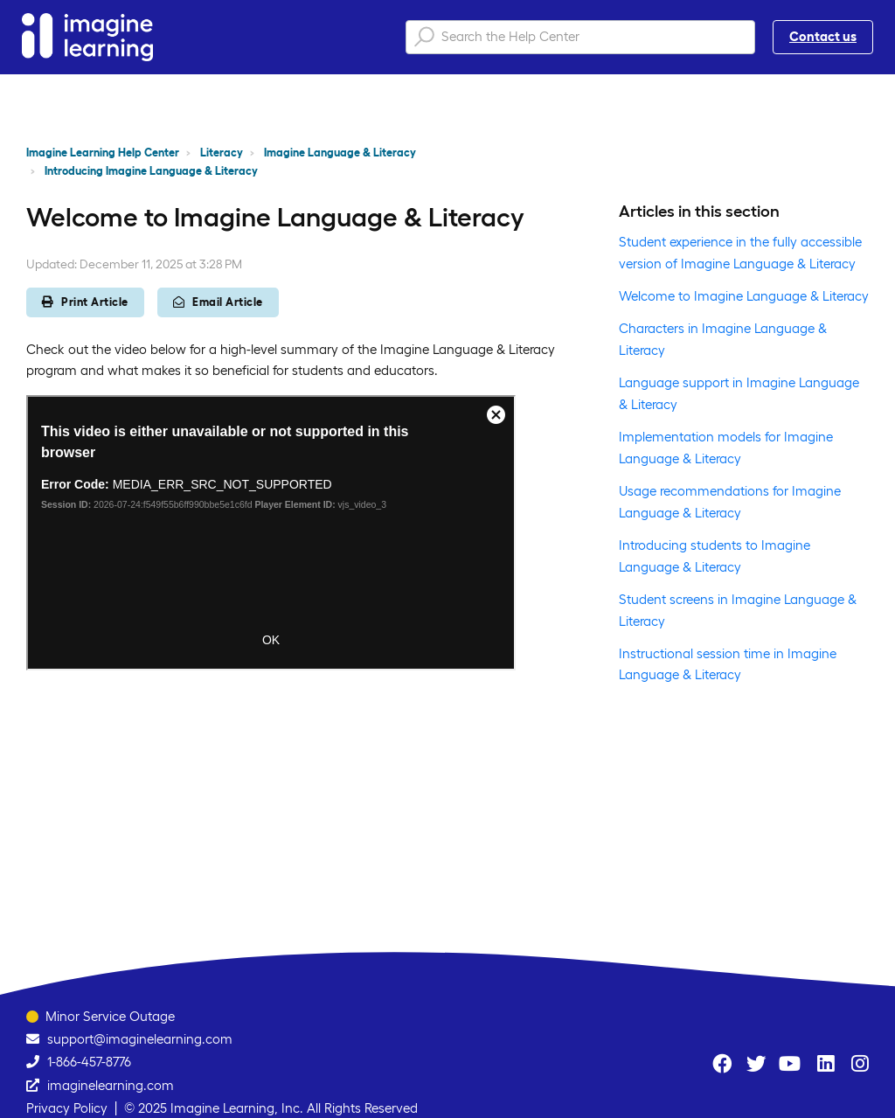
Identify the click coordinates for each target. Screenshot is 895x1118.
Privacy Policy (67, 1108)
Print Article (85, 302)
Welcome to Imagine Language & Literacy (744, 295)
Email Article (218, 302)
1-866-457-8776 (89, 1061)
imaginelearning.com (110, 1085)
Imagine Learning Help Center (102, 152)
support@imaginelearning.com (139, 1038)
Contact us (823, 36)
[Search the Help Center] (580, 37)
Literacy (221, 152)
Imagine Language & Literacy (340, 152)
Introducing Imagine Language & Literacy (151, 170)
